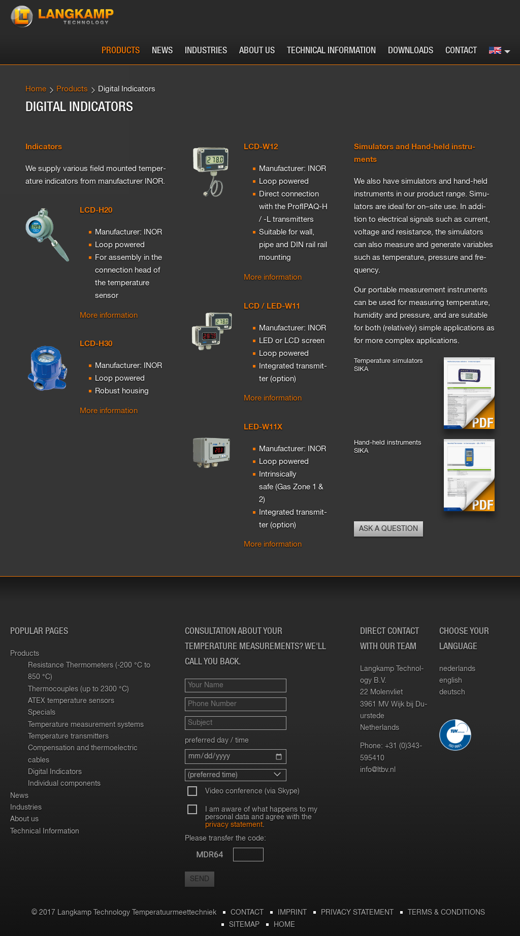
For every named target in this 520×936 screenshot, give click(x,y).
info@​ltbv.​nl (378, 770)
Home (35, 89)
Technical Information (331, 50)
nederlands (457, 669)
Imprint (292, 912)
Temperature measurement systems (86, 724)
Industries (206, 50)
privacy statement (234, 824)
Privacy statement (357, 912)
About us (257, 50)
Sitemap (244, 924)
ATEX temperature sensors (71, 701)
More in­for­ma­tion (109, 315)
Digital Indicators (55, 772)
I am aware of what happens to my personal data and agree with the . (261, 817)
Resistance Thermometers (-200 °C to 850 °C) (89, 671)
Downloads (410, 50)
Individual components (64, 783)
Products (121, 50)
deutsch (452, 692)
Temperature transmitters (68, 736)
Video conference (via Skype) (252, 791)
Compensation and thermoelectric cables (83, 754)
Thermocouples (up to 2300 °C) (78, 689)
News (162, 50)
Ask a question (388, 528)
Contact (461, 50)
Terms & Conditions (446, 912)
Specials (41, 712)
